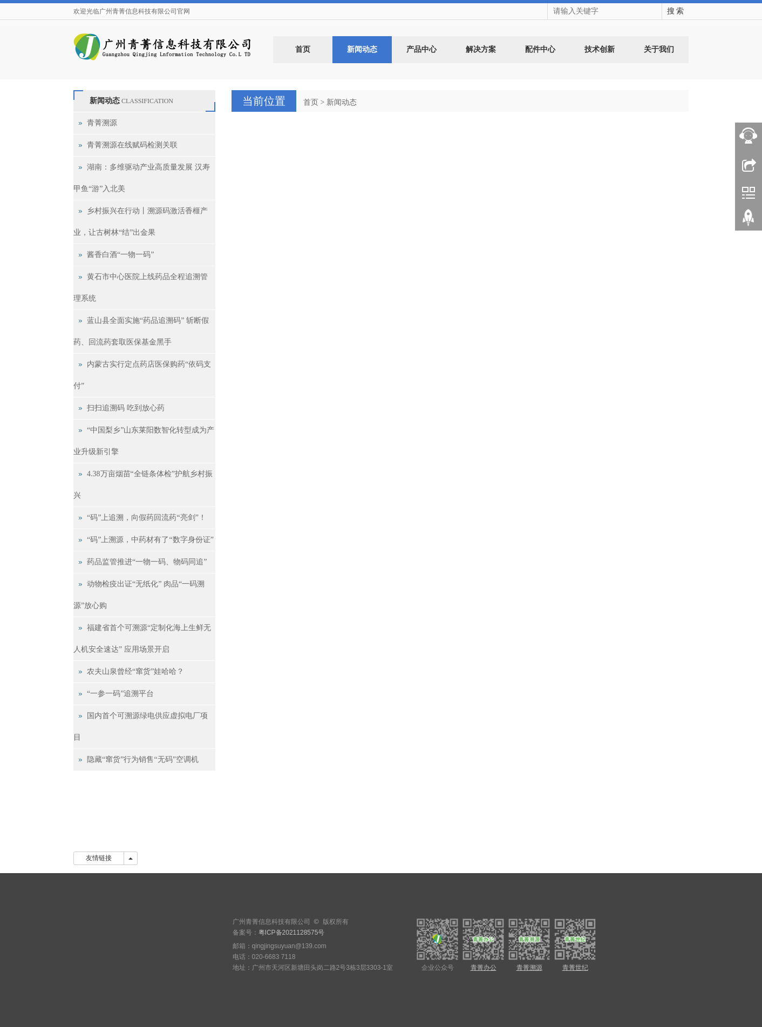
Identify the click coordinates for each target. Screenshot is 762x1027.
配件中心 (540, 49)
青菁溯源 (102, 123)
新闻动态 (362, 49)
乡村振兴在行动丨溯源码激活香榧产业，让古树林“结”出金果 (140, 222)
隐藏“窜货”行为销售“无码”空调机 (143, 759)
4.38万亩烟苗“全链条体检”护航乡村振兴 (143, 484)
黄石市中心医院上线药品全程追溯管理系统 (140, 287)
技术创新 (599, 49)
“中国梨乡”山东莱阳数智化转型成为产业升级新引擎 (143, 441)
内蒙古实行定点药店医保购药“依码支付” (142, 375)
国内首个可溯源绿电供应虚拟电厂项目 (140, 726)
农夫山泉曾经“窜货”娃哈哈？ (135, 671)
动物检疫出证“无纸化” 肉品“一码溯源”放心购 (139, 595)
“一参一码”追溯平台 (120, 694)
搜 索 (675, 11)
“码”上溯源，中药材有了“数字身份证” (150, 540)
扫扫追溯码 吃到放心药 (126, 408)
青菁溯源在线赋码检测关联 (132, 145)
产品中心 (421, 49)
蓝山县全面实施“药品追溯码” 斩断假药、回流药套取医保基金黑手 (141, 331)
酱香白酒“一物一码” (120, 255)
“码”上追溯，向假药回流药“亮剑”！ (146, 518)
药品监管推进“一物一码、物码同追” (147, 562)
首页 (302, 49)
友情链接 (98, 858)
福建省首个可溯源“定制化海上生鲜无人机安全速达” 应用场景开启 (142, 638)
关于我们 (659, 49)
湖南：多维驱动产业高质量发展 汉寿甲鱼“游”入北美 (141, 178)
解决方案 (481, 49)
